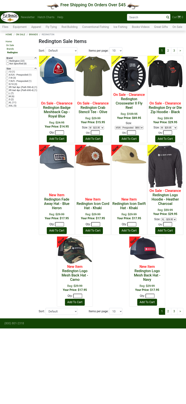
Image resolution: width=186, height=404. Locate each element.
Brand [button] (9, 58)
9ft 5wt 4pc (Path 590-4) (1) (22, 87)
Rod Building (70, 27)
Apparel (36, 27)
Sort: (42, 50)
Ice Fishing (120, 27)
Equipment (20, 27)
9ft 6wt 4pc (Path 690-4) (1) (22, 90)
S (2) (11, 99)
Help (60, 17)
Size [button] (8, 68)
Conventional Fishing (95, 27)
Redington (12, 52)
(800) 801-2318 (14, 323)
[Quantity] (59, 132)
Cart (177, 17)
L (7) (10, 93)
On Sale (177, 27)
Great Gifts (161, 27)
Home (9, 34)
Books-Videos (140, 27)
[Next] (180, 50)
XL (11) (12, 102)
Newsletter (28, 17)
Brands (33, 34)
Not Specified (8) (18, 63)
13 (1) (11, 72)
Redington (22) (16, 61)
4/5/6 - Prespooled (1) (19, 75)
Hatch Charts (46, 17)
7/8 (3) (12, 78)
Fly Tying (51, 27)
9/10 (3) (12, 84)
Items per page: (99, 50)
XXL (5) (12, 106)
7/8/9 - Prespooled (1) (19, 81)
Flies (5, 27)
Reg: (57, 114)
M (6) (11, 96)
